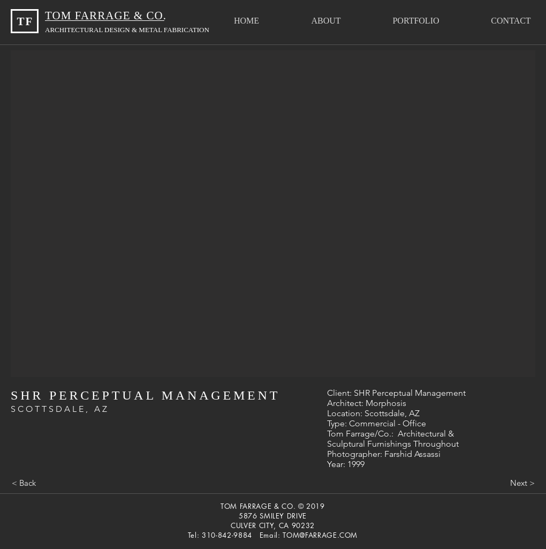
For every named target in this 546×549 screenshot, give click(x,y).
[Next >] (522, 482)
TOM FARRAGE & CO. (107, 15)
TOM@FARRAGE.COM (320, 535)
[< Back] (23, 482)
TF (25, 21)
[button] (416, 20)
